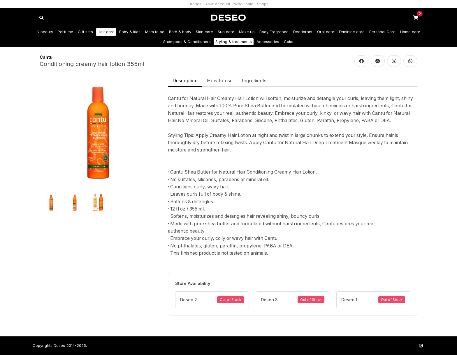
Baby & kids (129, 31)
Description (185, 80)
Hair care (106, 31)
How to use (220, 80)
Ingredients (254, 80)
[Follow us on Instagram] (420, 345)
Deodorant (302, 31)
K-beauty (45, 31)
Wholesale (243, 3)
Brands (195, 3)
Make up (247, 31)
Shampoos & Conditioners (187, 41)
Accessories (267, 41)
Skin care (204, 31)
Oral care (325, 31)
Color (289, 41)
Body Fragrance (274, 31)
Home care (410, 31)
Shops (262, 3)
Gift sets (85, 31)
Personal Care (382, 31)
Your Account (217, 3)
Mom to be (154, 31)
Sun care (226, 31)
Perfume (65, 31)
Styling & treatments (233, 41)
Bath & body (180, 31)
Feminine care (352, 31)
